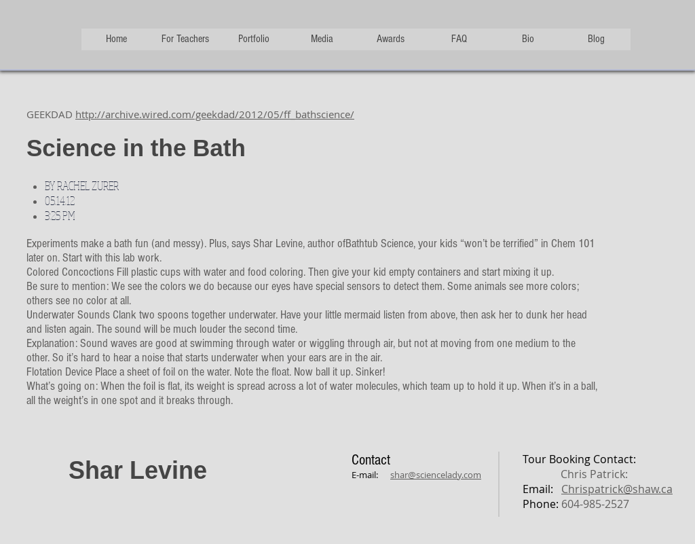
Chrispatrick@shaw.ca (617, 489)
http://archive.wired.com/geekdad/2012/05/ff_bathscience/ (214, 114)
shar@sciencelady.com (435, 475)
